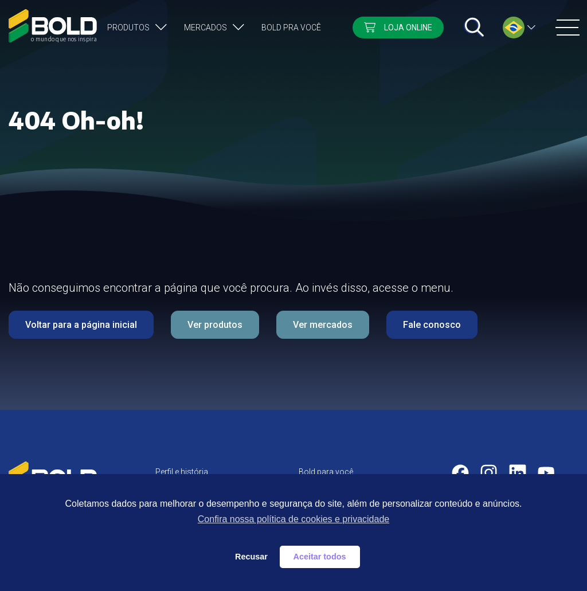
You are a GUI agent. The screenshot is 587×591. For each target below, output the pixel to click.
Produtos (128, 27)
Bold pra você (291, 27)
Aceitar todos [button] (320, 556)
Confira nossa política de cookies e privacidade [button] (293, 519)
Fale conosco (432, 324)
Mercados (205, 27)
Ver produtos (214, 324)
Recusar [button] (251, 556)
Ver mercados (323, 324)
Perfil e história (181, 471)
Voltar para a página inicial (81, 324)
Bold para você (326, 471)
